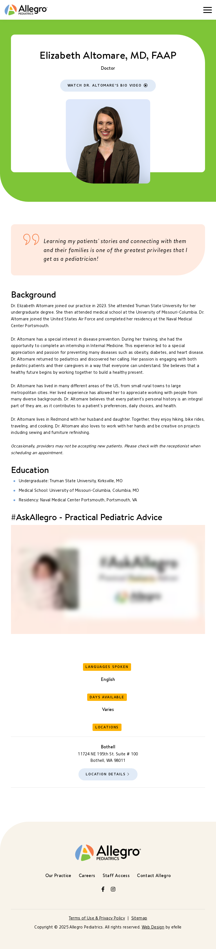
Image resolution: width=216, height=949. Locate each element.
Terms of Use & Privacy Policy (97, 918)
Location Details (105, 774)
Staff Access (116, 875)
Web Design (153, 927)
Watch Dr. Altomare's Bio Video (105, 85)
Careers (87, 875)
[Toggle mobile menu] (207, 10)
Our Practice (58, 875)
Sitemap (139, 918)
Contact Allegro (154, 875)
